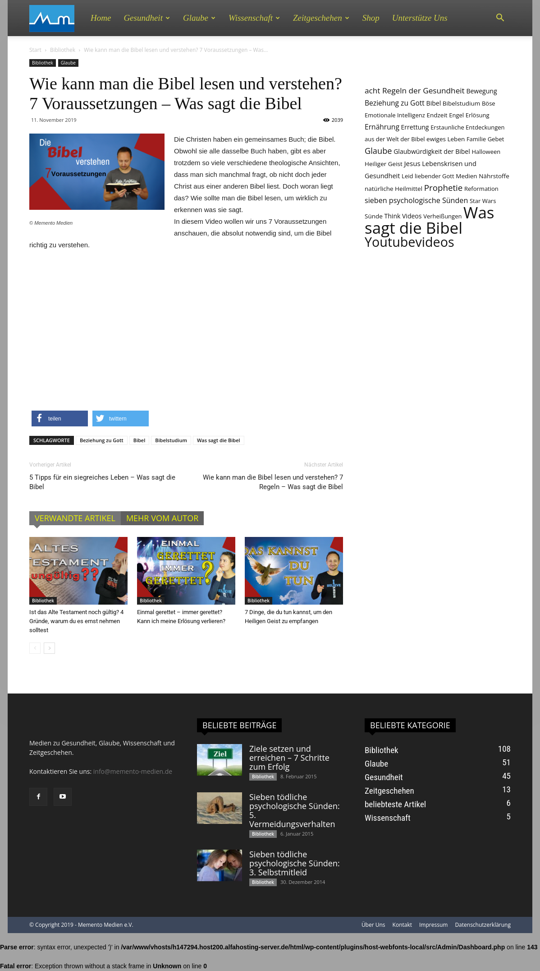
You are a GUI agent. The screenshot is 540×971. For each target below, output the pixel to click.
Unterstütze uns (420, 18)
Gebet (496, 139)
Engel (456, 115)
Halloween (485, 152)
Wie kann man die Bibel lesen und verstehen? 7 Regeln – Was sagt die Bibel (273, 482)
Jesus (412, 163)
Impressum (433, 925)
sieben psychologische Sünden (416, 200)
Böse (488, 103)
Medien (466, 176)
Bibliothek (62, 50)
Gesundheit (147, 18)
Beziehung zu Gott (102, 440)
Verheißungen (442, 216)
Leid (407, 176)
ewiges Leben (445, 139)
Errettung (415, 127)
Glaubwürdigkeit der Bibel (432, 151)
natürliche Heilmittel (393, 189)
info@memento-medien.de (132, 771)
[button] (500, 18)
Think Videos (403, 216)
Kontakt (402, 925)
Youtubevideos (409, 241)
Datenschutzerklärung (483, 925)
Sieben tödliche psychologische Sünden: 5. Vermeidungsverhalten (294, 810)
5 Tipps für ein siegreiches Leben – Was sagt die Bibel (102, 482)
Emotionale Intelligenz (395, 115)
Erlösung (478, 115)
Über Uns (373, 925)
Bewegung (481, 91)
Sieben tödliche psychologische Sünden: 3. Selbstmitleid (294, 863)
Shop (371, 18)
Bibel (139, 440)
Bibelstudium (171, 440)
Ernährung (382, 127)
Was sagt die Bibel (218, 440)
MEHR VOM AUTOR (162, 518)
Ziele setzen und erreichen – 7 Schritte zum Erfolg (289, 757)
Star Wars (483, 201)
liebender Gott (434, 176)
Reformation (481, 189)
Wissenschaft (254, 18)
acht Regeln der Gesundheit (415, 90)
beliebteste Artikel (395, 804)
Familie (476, 139)
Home (101, 18)
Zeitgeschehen (321, 18)
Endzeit (436, 115)
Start (35, 50)
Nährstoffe (494, 176)
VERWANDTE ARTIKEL (75, 518)
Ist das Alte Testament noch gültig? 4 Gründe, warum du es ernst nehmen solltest (76, 621)
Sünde (374, 216)
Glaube (199, 18)
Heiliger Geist (384, 164)
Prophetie (443, 187)
